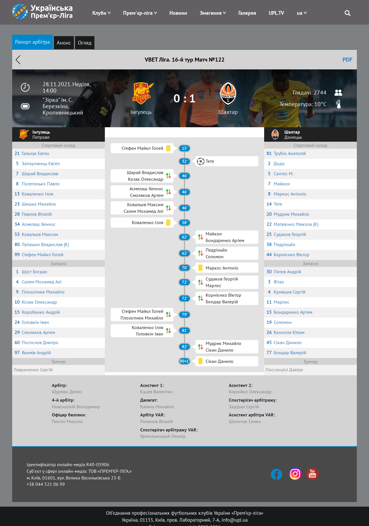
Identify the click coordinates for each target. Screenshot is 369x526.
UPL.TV (276, 13)
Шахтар (228, 112)
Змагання (211, 13)
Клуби (99, 13)
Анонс (64, 42)
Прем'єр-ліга (138, 13)
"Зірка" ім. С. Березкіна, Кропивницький (63, 106)
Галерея (247, 13)
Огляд (85, 42)
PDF (347, 59)
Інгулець (140, 112)
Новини (178, 13)
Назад (18, 59)
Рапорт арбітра (32, 41)
